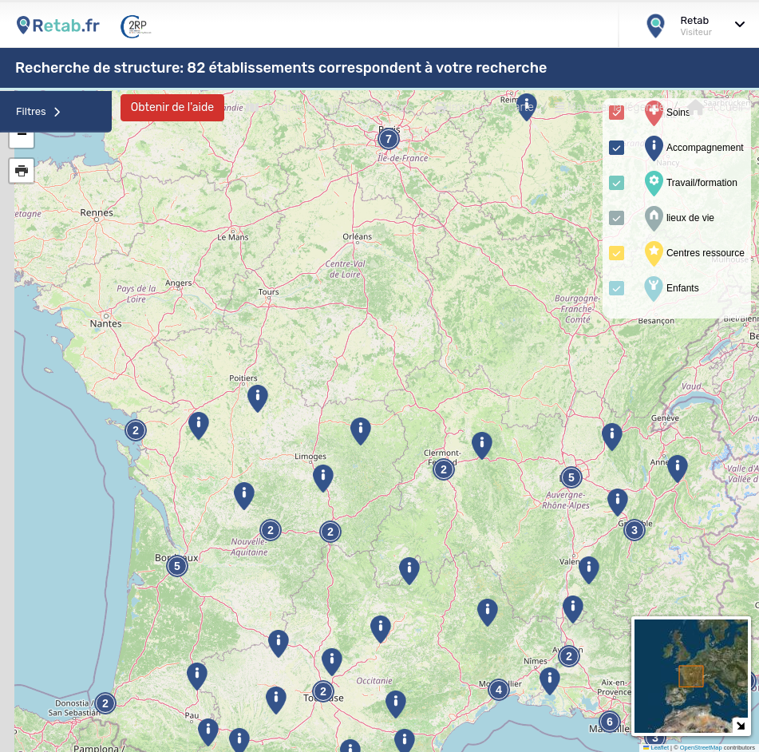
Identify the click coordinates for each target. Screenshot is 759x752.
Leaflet (656, 747)
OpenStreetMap (701, 747)
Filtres (38, 111)
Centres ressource (693, 254)
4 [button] (499, 690)
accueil (714, 108)
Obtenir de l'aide (172, 107)
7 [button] (388, 139)
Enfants (670, 289)
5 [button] (571, 477)
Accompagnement (692, 148)
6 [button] (610, 722)
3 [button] (655, 738)
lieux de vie (677, 219)
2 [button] (105, 703)
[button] (208, 732)
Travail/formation (689, 183)
